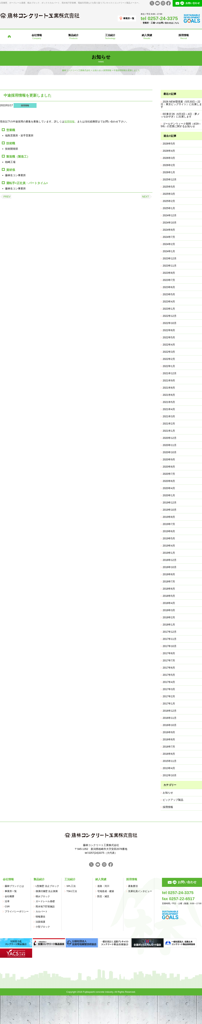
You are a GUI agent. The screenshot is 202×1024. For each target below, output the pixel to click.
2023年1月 (169, 308)
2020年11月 (169, 445)
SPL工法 (71, 886)
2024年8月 (169, 229)
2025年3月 (169, 193)
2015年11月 (169, 760)
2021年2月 (169, 423)
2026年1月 (169, 172)
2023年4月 (169, 301)
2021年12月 (169, 373)
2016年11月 (169, 717)
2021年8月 (169, 387)
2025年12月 (169, 179)
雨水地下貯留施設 (45, 906)
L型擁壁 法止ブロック (47, 886)
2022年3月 (169, 351)
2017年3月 (169, 689)
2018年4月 (169, 603)
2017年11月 (169, 638)
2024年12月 (169, 215)
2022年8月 (169, 330)
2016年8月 (169, 739)
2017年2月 (169, 696)
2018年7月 (169, 581)
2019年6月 (169, 531)
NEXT (145, 196)
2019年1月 (169, 552)
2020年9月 (169, 459)
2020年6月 (169, 481)
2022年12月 (169, 315)
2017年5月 (169, 674)
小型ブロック (43, 927)
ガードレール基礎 (45, 901)
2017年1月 (169, 703)
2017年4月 (169, 682)
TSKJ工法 (71, 891)
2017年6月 (169, 667)
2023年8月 (169, 272)
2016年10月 (169, 725)
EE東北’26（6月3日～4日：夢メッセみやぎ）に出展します (180, 115)
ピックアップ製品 (173, 799)
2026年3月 (169, 157)
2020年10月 (169, 452)
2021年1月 (169, 430)
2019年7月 (169, 524)
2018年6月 (169, 588)
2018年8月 (169, 574)
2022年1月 (169, 366)
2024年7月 (169, 236)
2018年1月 (169, 624)
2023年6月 (169, 287)
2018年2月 (169, 617)
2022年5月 (169, 337)
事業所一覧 (128, 18)
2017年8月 (169, 653)
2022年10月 (169, 323)
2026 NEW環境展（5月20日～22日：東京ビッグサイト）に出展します (181, 104)
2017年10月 (169, 646)
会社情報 (8, 879)
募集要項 (133, 886)
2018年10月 (169, 567)
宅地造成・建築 (105, 891)
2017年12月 (169, 631)
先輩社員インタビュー (140, 891)
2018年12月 (169, 559)
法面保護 (40, 922)
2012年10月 (169, 775)
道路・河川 (103, 886)
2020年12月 (169, 437)
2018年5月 (169, 595)
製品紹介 (39, 879)
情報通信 (40, 916)
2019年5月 (169, 538)
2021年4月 (169, 409)
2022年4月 (169, 344)
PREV (6, 196)
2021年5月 (169, 402)
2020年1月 (169, 495)
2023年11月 (169, 265)
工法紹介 (69, 879)
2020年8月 (169, 466)
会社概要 (9, 896)
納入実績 (100, 879)
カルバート (42, 911)
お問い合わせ (187, 882)
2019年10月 (169, 509)
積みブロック (43, 896)
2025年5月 (169, 186)
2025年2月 (169, 201)
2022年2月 (169, 358)
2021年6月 (169, 394)
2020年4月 (169, 488)
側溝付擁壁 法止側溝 (47, 891)
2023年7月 (169, 280)
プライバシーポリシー (17, 911)
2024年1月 (169, 251)
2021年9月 (169, 380)
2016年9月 (169, 732)
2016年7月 (169, 746)
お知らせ (168, 792)
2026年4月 (169, 150)
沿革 (7, 901)
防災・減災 (103, 896)
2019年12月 (169, 502)
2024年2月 (169, 244)
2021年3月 (169, 416)
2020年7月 (169, 473)
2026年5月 (169, 143)
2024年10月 (169, 222)
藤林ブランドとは (14, 886)
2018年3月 (169, 610)
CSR (7, 906)
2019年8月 (169, 516)
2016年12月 (169, 710)
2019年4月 (169, 545)
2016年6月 (169, 753)
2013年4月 (169, 768)
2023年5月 (169, 294)
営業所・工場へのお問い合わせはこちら (161, 23)
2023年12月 (169, 258)
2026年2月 (169, 165)
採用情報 (25, 105)
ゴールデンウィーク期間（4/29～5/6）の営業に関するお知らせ (181, 125)
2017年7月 (169, 660)
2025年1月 (169, 208)
